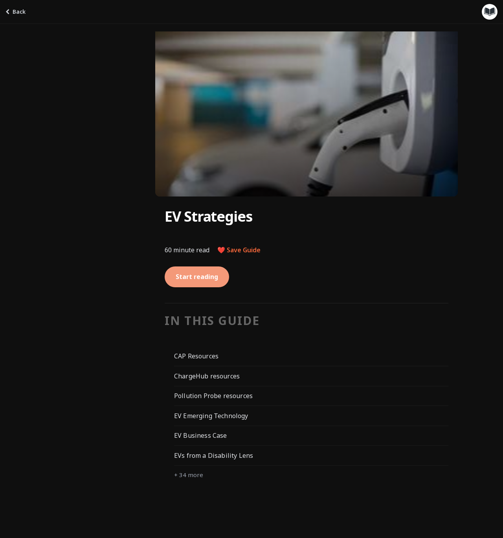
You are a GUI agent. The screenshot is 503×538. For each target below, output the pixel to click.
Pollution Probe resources (213, 395)
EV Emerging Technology (211, 415)
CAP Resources (196, 356)
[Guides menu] (489, 12)
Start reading (197, 276)
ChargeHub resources (207, 376)
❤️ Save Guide (239, 250)
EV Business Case (200, 435)
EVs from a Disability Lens (213, 455)
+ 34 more (188, 475)
